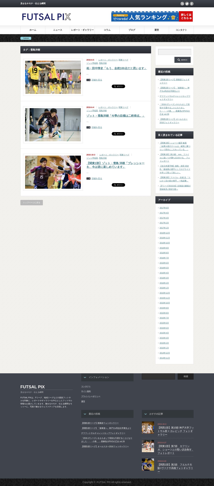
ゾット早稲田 (92, 63)
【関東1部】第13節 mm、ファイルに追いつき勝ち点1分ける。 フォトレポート (175, 157)
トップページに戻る (31, 202)
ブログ (131, 30)
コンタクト (181, 30)
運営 (156, 30)
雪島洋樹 (103, 63)
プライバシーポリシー (90, 396)
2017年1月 (164, 228)
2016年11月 (165, 238)
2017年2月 (164, 223)
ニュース (57, 30)
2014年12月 (165, 353)
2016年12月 (165, 233)
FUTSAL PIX (32, 386)
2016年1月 (164, 288)
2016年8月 (164, 253)
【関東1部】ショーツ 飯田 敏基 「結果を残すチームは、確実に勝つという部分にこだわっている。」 (175, 146)
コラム (107, 30)
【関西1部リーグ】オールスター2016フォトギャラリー (105, 446)
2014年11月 (165, 358)
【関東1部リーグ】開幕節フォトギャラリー (100, 423)
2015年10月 (165, 303)
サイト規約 (86, 391)
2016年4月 (164, 273)
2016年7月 (164, 258)
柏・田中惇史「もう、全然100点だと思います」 (116, 68)
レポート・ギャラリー (82, 30)
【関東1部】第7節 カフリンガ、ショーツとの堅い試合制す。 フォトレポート (176, 449)
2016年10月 (165, 243)
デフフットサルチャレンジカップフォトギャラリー (103, 433)
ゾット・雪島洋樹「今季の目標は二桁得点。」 (115, 115)
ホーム (32, 30)
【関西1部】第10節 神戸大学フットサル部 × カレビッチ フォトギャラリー (176, 431)
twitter (187, 4)
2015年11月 (165, 298)
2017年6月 (164, 208)
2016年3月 (164, 278)
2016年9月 (164, 248)
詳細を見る (97, 80)
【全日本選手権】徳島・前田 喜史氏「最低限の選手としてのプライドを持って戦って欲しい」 (175, 169)
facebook (192, 4)
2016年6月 (164, 263)
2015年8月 (164, 313)
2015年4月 (164, 333)
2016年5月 (164, 268)
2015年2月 (164, 343)
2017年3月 (164, 218)
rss (182, 4)
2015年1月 (164, 348)
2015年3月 (164, 338)
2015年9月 (164, 308)
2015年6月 (164, 323)
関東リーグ (123, 60)
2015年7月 (164, 318)
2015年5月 (164, 328)
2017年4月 (164, 213)
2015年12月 (165, 293)
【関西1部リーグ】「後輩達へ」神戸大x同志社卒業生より (106, 428)
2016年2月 (164, 283)
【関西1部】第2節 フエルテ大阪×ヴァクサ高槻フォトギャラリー (175, 468)
